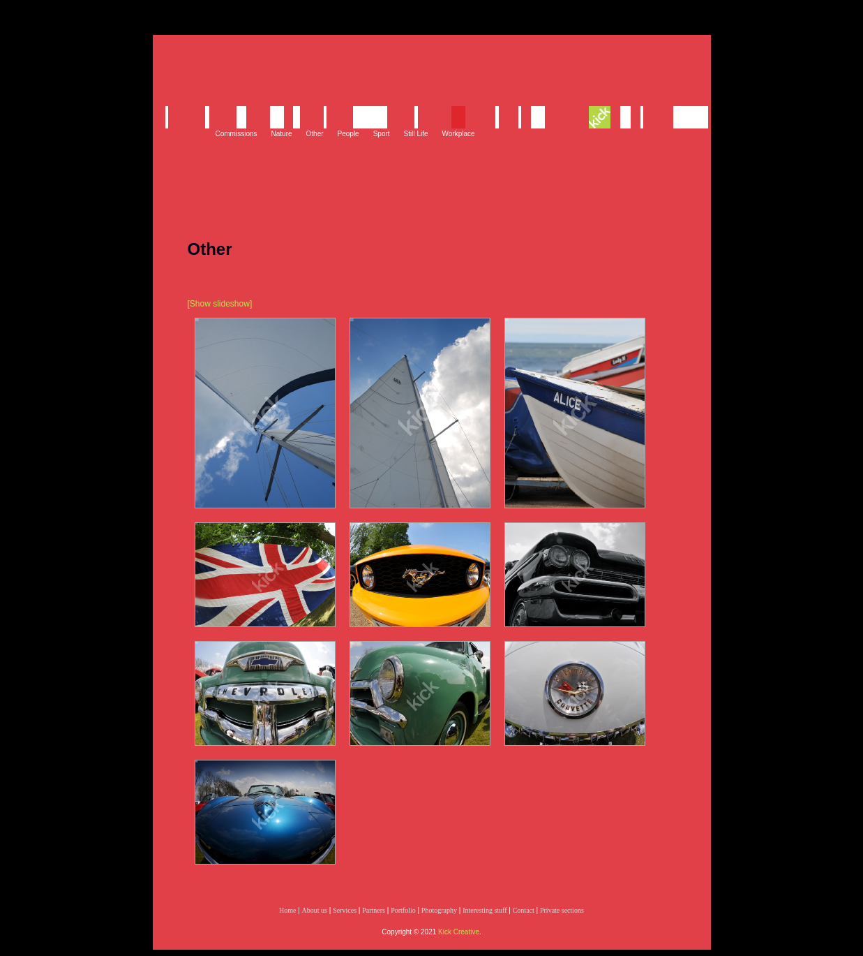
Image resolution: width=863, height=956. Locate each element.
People (348, 134)
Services (345, 910)
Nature (281, 134)
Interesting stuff (484, 910)
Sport (381, 134)
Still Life (416, 134)
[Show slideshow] (220, 304)
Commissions (236, 134)
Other (315, 134)
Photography (439, 910)
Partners (373, 910)
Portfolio (403, 910)
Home (287, 910)
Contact (523, 910)
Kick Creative (458, 932)
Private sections (562, 910)
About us (314, 910)
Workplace (458, 134)
